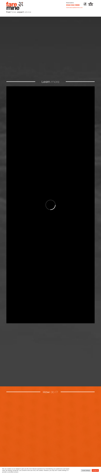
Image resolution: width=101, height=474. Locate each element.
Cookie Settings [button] (86, 470)
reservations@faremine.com (74, 7)
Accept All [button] (95, 470)
